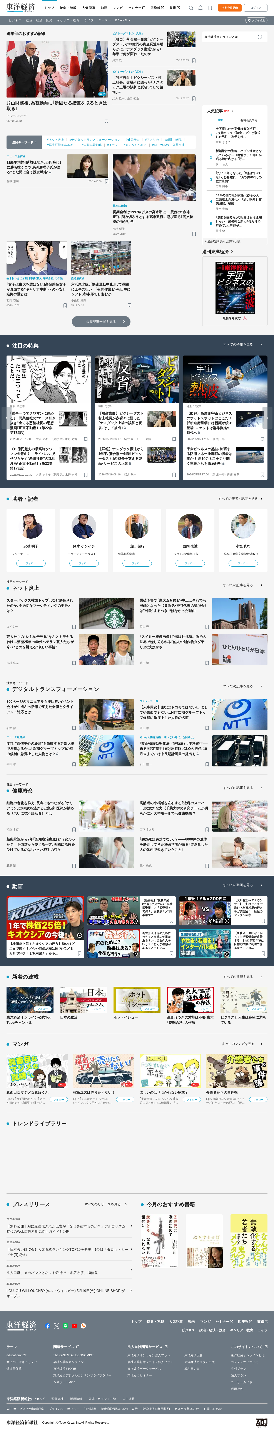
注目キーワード (22, 142)
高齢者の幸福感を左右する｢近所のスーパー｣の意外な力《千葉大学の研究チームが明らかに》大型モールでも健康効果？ (174, 808)
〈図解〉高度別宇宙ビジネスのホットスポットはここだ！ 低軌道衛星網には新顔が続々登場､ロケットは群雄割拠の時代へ (209, 423)
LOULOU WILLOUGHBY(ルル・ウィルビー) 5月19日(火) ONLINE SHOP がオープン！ (66, 1293)
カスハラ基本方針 (186, 1409)
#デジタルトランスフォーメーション (94, 139)
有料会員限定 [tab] (249, 120)
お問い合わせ (213, 1409)
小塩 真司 (243, 546)
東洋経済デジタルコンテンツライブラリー (82, 1375)
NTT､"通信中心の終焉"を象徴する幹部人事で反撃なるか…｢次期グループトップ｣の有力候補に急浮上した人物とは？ (40, 749)
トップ (49, 8)
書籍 (172, 8)
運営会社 (57, 1399)
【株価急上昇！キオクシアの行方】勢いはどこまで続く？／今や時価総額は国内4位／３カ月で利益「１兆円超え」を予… (42, 948)
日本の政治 (69, 1017)
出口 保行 (137, 546)
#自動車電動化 (92, 145)
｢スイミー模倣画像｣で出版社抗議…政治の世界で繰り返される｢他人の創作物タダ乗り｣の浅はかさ (173, 642)
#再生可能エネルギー (61, 145)
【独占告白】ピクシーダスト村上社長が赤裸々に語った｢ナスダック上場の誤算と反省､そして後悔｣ (137, 85)
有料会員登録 (230, 7)
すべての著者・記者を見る (238, 498)
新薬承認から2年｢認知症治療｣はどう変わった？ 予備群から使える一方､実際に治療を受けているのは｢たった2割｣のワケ (41, 844)
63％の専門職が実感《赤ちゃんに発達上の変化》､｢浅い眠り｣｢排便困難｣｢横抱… (239, 199)
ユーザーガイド (241, 1382)
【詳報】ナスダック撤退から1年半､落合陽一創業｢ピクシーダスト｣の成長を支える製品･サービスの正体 (121, 456)
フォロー (31, 563)
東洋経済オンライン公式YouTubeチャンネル (29, 1020)
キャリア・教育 (68, 20)
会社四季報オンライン (68, 1362)
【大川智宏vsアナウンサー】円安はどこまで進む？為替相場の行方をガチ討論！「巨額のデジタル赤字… (248, 908)
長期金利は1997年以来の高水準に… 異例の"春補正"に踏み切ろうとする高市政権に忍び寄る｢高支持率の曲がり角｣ (153, 217)
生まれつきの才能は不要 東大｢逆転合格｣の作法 (190, 1020)
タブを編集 (258, 20)
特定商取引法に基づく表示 (119, 1409)
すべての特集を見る (238, 344)
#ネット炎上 (55, 139)
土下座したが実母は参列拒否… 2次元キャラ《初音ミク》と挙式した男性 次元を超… (239, 132)
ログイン (256, 7)
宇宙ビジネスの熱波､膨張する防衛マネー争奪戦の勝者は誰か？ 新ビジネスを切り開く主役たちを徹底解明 (209, 456)
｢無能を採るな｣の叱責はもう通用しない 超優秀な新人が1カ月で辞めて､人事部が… (239, 221)
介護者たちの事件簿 (222, 1092)
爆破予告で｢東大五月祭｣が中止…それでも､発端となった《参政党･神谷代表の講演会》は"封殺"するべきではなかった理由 (174, 606)
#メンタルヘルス (135, 145)
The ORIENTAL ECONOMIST (73, 1355)
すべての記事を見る (238, 585)
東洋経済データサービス (144, 1368)
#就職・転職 (172, 139)
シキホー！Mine (64, 1382)
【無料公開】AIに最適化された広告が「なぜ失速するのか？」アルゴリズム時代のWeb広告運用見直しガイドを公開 (66, 1228)
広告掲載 (128, 1399)
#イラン (112, 145)
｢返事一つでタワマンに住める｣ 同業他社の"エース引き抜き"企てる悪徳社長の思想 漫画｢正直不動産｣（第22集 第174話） (33, 423)
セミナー (135, 8)
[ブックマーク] (106, 121)
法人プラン (238, 1375)
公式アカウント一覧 (102, 1399)
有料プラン (238, 1368)
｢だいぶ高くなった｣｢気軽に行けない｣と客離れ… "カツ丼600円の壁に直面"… (239, 177)
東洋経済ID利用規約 (156, 1409)
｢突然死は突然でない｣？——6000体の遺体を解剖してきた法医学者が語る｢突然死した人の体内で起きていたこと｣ (174, 844)
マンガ (118, 8)
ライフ (89, 20)
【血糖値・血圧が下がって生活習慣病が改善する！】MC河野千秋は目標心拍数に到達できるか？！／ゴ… (249, 940)
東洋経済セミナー (139, 1375)
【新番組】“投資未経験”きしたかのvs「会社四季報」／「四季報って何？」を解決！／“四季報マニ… (157, 908)
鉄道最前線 (14, 1368)
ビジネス (15, 20)
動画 (104, 8)
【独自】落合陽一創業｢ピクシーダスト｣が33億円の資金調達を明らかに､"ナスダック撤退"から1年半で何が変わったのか (138, 47)
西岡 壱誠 (190, 546)
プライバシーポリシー (64, 1409)
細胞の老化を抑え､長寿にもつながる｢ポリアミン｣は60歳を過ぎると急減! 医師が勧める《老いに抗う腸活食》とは (40, 808)
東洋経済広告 (193, 1355)
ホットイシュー (126, 1017)
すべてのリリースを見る (103, 1204)
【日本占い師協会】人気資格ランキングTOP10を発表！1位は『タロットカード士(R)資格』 (67, 1252)
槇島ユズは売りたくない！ (94, 1092)
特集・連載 (68, 8)
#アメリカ (152, 139)
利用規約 (237, 1389)
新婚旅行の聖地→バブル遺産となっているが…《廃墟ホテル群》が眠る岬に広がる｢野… (239, 154)
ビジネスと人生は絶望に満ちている (243, 1020)
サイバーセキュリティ (22, 1362)
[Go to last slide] (7, 418)
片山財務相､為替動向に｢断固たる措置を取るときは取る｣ (57, 106)
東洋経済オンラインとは (221, 36)
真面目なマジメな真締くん (27, 1092)
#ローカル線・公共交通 (168, 145)
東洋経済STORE (64, 1368)
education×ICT (17, 1355)
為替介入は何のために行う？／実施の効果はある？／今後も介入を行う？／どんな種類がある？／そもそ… (156, 940)
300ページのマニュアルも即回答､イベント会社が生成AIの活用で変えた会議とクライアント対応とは (40, 707)
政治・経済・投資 (39, 20)
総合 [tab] (221, 120)
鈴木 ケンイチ (84, 546)
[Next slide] (267, 418)
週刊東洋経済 (215, 252)
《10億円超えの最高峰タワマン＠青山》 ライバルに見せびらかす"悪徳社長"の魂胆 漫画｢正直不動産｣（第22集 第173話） (33, 458)
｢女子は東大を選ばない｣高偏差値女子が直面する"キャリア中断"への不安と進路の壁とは (36, 289)
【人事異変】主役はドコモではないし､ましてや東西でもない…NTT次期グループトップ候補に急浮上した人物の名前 (174, 712)
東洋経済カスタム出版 (199, 1362)
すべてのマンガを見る (238, 1044)
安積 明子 (30, 546)
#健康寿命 (133, 139)
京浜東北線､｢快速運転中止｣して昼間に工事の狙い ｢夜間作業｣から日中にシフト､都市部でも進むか (101, 289)
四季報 (155, 8)
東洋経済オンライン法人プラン (148, 1355)
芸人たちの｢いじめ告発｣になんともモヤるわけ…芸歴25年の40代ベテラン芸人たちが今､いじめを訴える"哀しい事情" (40, 642)
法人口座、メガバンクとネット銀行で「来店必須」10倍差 (52, 1273)
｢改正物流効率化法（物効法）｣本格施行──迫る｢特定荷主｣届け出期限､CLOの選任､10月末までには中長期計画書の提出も (174, 749)
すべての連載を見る (238, 976)
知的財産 (90, 1409)
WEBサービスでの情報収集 (25, 1409)
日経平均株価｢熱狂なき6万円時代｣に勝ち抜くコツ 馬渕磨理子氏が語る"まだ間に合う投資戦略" (34, 167)
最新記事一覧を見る (101, 321)
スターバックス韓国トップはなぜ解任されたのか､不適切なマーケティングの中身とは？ (40, 606)
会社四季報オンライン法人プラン (150, 1362)
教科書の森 (192, 1368)
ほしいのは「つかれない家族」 (164, 1092)
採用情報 (76, 1399)
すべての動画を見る (238, 885)
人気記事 (88, 8)
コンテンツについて (245, 1362)
